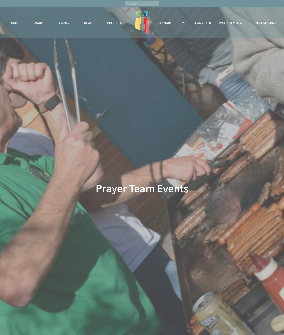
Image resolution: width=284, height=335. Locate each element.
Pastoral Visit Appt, (233, 23)
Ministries (114, 23)
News (88, 23)
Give (182, 23)
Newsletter (202, 23)
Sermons (165, 23)
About (39, 23)
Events (64, 23)
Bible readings (265, 23)
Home (15, 23)
